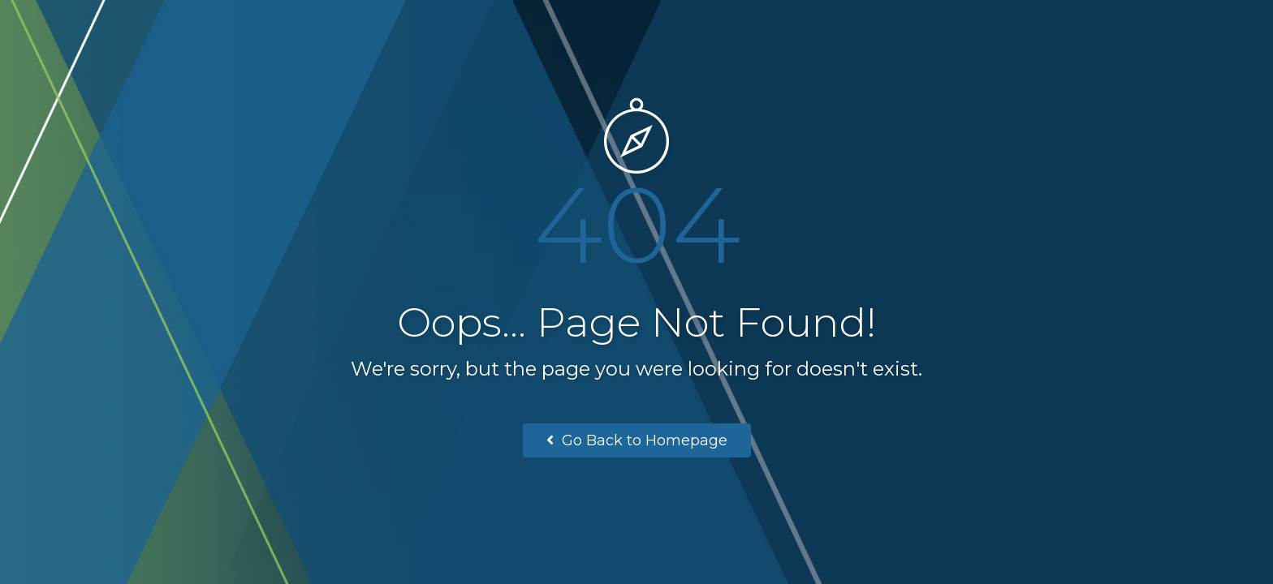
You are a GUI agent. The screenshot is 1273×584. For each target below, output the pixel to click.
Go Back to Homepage (636, 440)
